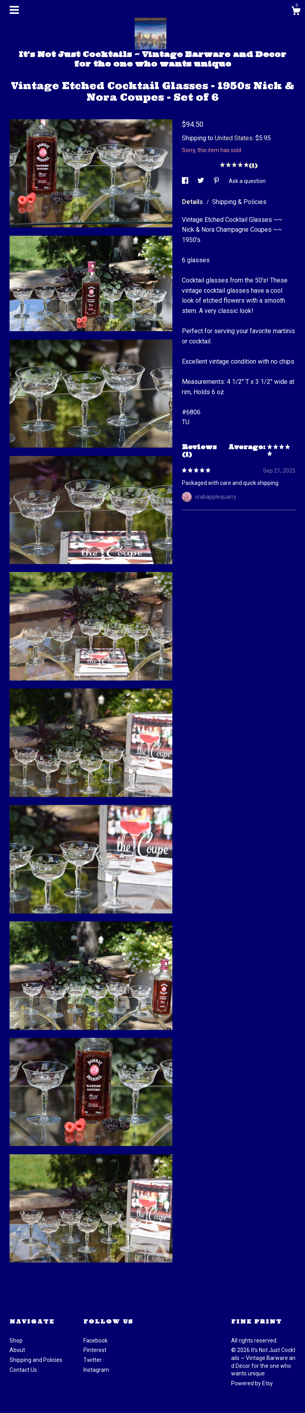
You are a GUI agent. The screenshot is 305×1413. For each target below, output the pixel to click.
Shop (16, 1340)
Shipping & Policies (239, 202)
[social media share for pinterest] (217, 181)
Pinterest (94, 1350)
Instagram (96, 1370)
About (17, 1350)
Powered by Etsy (252, 1383)
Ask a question (247, 181)
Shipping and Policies (36, 1360)
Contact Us (23, 1370)
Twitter (92, 1360)
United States (234, 138)
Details (193, 202)
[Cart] (295, 12)
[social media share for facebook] (185, 181)
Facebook (95, 1340)
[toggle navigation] (14, 10)
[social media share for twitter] (201, 181)
